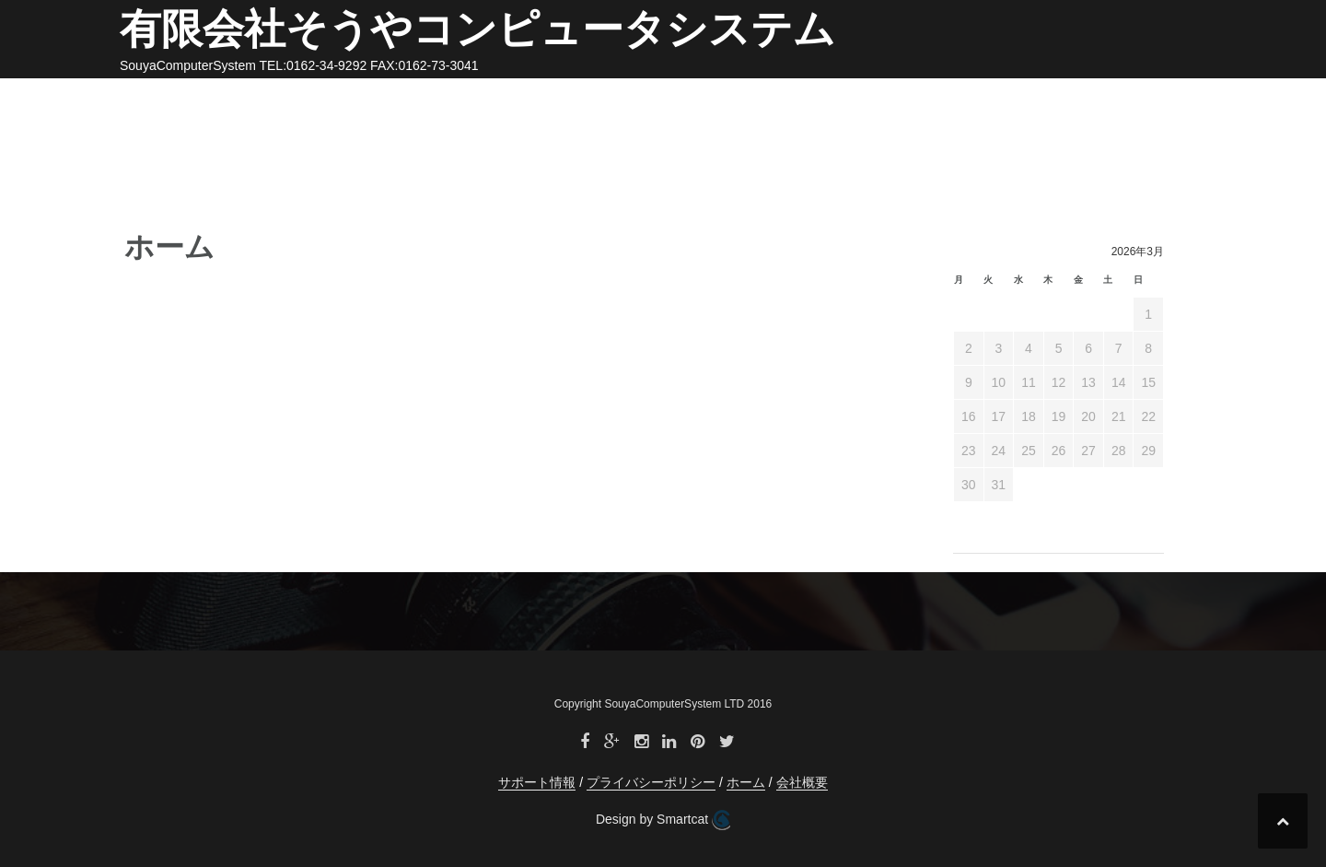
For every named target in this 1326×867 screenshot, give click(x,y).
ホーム (761, 99)
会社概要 (835, 99)
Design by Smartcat (663, 820)
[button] (1176, 102)
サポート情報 (932, 99)
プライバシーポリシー (1072, 99)
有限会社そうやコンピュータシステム (477, 29)
